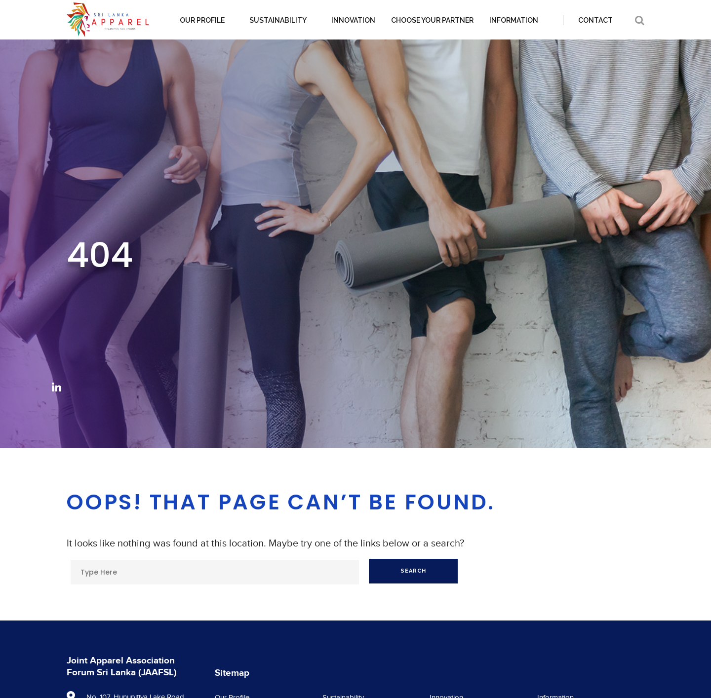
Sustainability (278, 20)
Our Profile (202, 20)
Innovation (353, 20)
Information (513, 20)
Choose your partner (432, 20)
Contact (595, 20)
